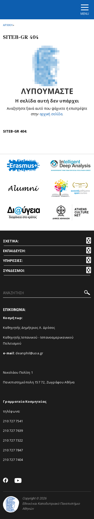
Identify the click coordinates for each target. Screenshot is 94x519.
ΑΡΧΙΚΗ (7, 25)
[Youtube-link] (18, 480)
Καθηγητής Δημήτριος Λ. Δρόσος (29, 327)
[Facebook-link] (5, 480)
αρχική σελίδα (51, 114)
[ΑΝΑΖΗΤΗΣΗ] (47, 293)
